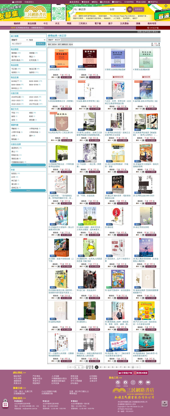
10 (133, 367)
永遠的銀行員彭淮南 (93, 18)
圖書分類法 (37, 378)
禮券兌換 (74, 376)
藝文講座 (141, 2)
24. (141, 227)
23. (109, 227)
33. (55, 322)
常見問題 (74, 378)
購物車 (85, 2)
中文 (46, 23)
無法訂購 (146, 77)
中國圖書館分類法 (59, 378)
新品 (32, 23)
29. (61, 292)
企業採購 (17, 2)
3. (115, 70)
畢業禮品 (73, 393)
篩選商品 (41, 44)
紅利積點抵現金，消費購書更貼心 (27, 28)
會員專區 (74, 2)
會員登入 (29, 2)
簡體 (69, 23)
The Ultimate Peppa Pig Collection (122, 16)
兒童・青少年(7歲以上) (79, 391)
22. (89, 229)
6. (88, 101)
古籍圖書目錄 (19, 393)
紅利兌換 (105, 2)
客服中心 (117, 2)
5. (62, 101)
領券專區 (129, 2)
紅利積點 (93, 376)
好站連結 (74, 383)
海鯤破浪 (107, 18)
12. (145, 135)
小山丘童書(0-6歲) (49, 391)
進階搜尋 (138, 9)
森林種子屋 (142, 16)
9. (61, 133)
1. (54, 70)
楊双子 (135, 18)
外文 (57, 23)
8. (145, 101)
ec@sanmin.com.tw (30, 409)
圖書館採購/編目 (58, 381)
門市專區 (36, 376)
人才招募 (55, 376)
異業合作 (17, 383)
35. (117, 324)
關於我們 (17, 376)
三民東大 (83, 23)
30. (86, 290)
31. (117, 290)
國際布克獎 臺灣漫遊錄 (87, 16)
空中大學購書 (76, 381)
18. (85, 196)
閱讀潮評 (36, 383)
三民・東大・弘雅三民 (23, 391)
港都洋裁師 (103, 16)
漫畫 (138, 23)
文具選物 (124, 23)
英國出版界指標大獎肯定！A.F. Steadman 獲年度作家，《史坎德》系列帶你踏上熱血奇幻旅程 (153, 32)
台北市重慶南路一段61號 (80, 404)
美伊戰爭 (126, 18)
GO (129, 9)
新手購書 (93, 378)
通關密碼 (17, 381)
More (28, 165)
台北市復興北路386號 (22, 404)
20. (143, 196)
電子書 (98, 23)
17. (61, 198)
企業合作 (93, 381)
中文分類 (17, 378)
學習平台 (153, 2)
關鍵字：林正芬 (54, 40)
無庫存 (82, 77)
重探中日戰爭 (78, 18)
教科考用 (152, 23)
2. (81, 70)
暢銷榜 (17, 23)
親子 (110, 23)
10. (89, 135)
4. (141, 70)
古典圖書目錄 (47, 393)
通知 (95, 2)
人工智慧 (116, 18)
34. (82, 322)
